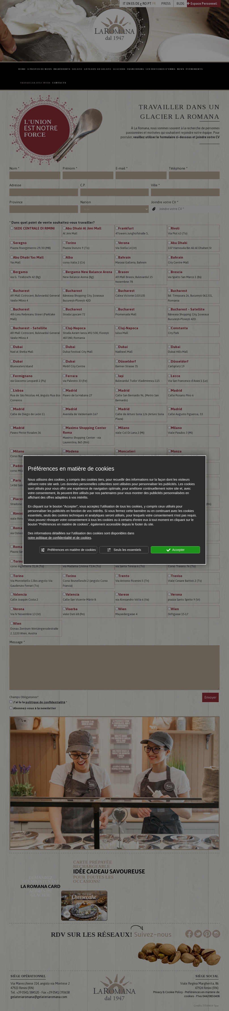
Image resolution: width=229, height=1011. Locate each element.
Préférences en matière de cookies (68, 550)
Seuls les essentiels (124, 550)
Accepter (175, 550)
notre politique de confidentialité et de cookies (59, 537)
